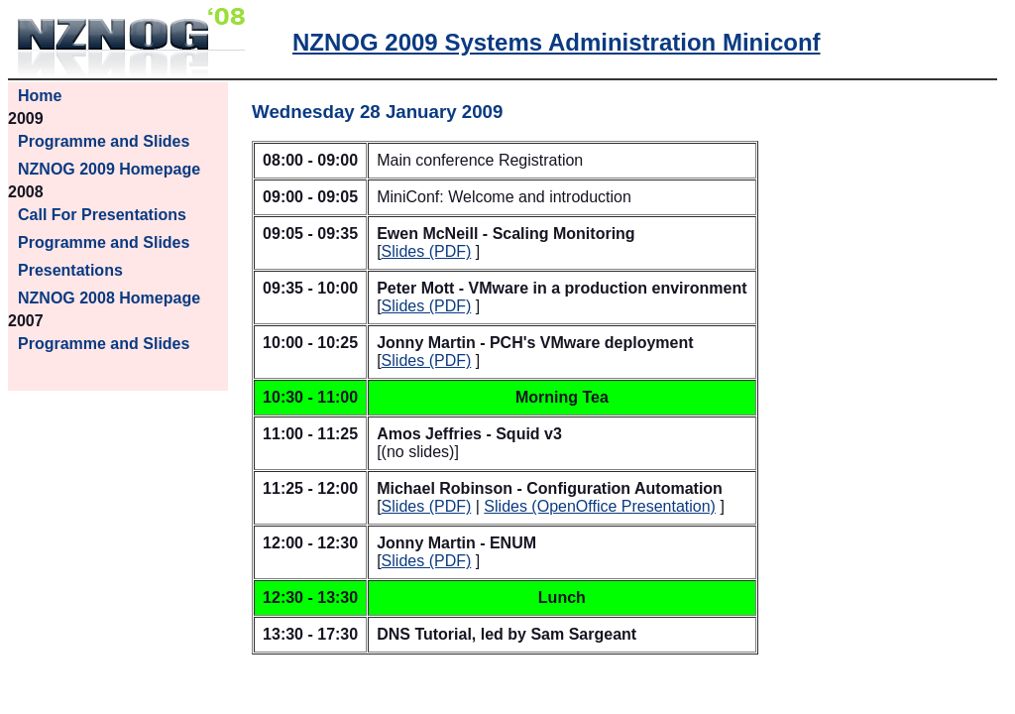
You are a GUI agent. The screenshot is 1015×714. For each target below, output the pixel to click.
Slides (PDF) (427, 251)
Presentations (70, 270)
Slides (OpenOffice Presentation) (600, 506)
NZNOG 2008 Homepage (109, 298)
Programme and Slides (103, 141)
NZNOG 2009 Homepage (109, 169)
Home (39, 95)
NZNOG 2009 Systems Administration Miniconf (556, 42)
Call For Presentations (102, 214)
